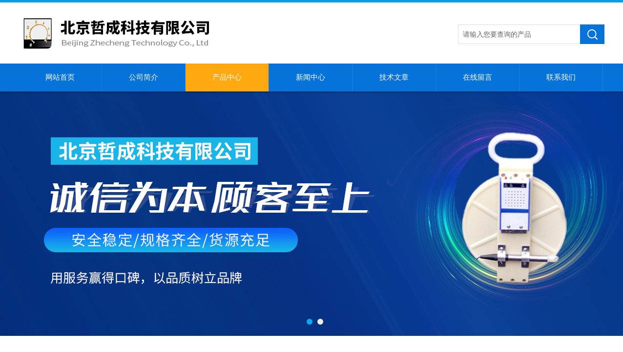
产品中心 (227, 77)
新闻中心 (310, 77)
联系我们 (561, 77)
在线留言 (477, 77)
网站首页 (60, 77)
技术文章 (394, 77)
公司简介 (143, 77)
